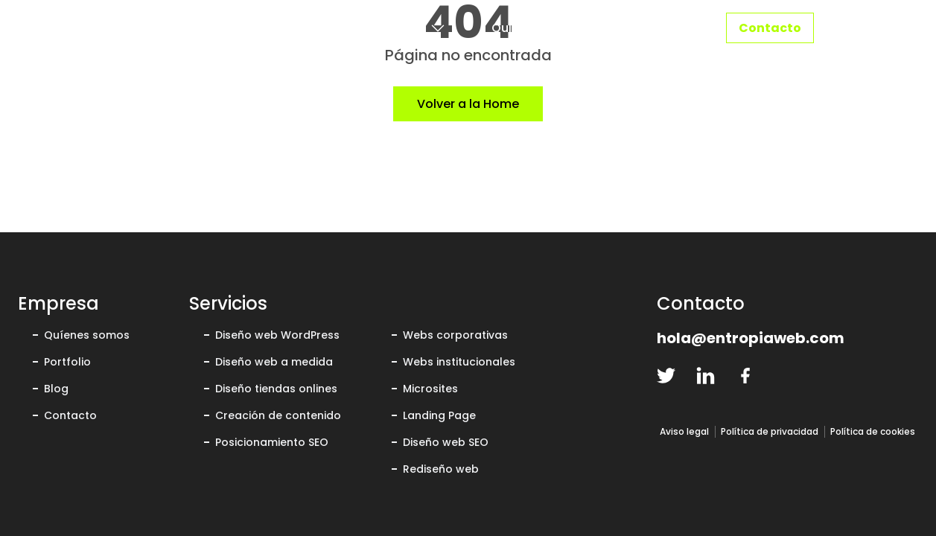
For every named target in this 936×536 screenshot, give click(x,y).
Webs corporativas (455, 335)
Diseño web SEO (445, 442)
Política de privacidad (769, 431)
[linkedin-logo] (705, 375)
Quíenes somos (87, 335)
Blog (56, 388)
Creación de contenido (278, 415)
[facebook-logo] (745, 375)
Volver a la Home (468, 103)
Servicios (387, 27)
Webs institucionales (459, 361)
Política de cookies (872, 431)
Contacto (770, 27)
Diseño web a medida (274, 361)
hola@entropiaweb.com (750, 338)
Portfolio (655, 27)
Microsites (430, 388)
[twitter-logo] (666, 375)
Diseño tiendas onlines (276, 388)
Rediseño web (441, 469)
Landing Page (439, 415)
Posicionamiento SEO (271, 442)
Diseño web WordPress (277, 335)
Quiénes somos (538, 27)
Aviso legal (684, 431)
